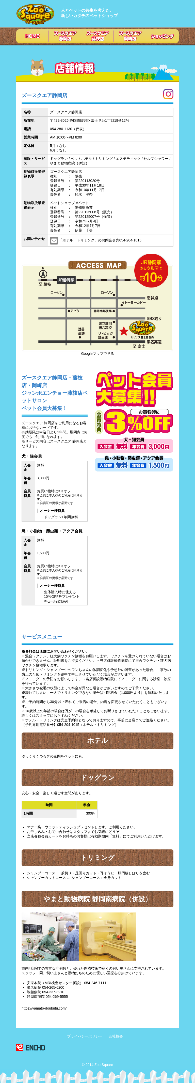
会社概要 (116, 1036)
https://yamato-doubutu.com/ (44, 1008)
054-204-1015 (130, 240)
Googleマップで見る (97, 354)
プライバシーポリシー (85, 1036)
